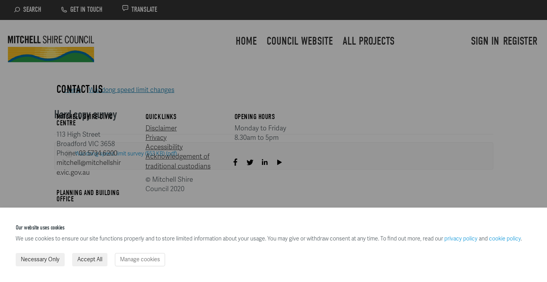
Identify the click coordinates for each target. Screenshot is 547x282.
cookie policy (505, 238)
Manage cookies (140, 259)
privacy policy (461, 238)
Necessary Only (40, 259)
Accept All (89, 259)
